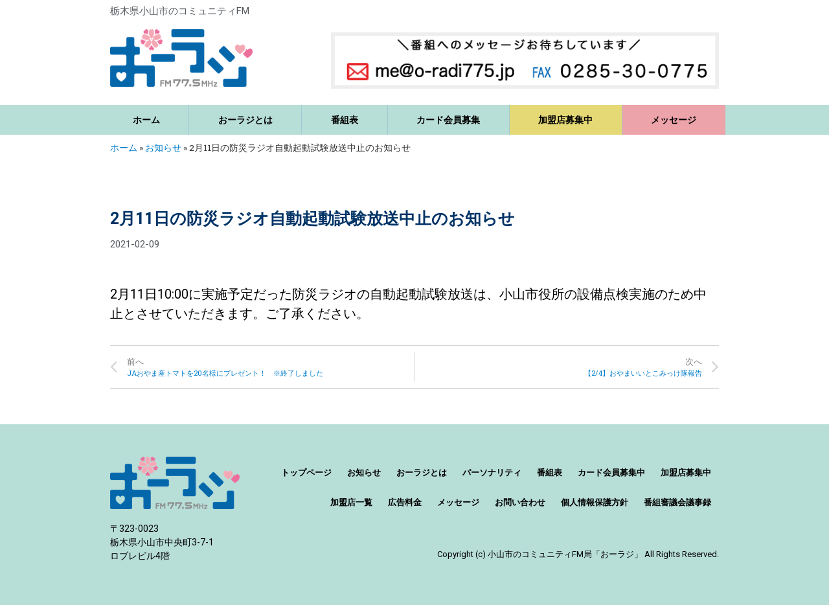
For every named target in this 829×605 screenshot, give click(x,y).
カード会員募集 (448, 120)
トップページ (306, 472)
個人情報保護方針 (594, 502)
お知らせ (163, 148)
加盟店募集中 (565, 120)
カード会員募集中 (611, 472)
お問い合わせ (520, 502)
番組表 (344, 120)
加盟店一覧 (351, 502)
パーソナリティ (491, 472)
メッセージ (673, 120)
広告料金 (405, 502)
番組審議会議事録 (677, 502)
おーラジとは (245, 120)
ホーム (146, 120)
